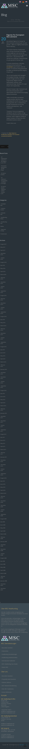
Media (2, 226)
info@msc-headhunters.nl (7, 736)
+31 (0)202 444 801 (6, 734)
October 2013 (3, 338)
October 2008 (3, 554)
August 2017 (3, 244)
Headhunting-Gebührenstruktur (9, 657)
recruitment (9, 67)
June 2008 (3, 564)
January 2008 (4, 581)
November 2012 (3, 377)
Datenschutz (5, 651)
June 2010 (3, 484)
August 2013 (3, 346)
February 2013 (3, 365)
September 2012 (3, 386)
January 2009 (4, 541)
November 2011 (3, 421)
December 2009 (3, 501)
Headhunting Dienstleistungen (9, 654)
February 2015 (3, 299)
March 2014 (3, 325)
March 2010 (3, 493)
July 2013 (3, 349)
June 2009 (3, 525)
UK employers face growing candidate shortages (4, 180)
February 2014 (3, 329)
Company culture (3, 209)
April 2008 (3, 570)
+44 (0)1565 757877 (6, 709)
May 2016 (3, 268)
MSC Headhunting (23, 744)
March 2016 (3, 274)
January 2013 (4, 369)
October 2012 (3, 382)
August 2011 (3, 434)
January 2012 (4, 413)
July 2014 (3, 319)
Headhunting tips (4, 222)
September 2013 (3, 342)
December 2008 (3, 545)
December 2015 (3, 282)
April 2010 (3, 490)
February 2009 (3, 537)
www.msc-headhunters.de (7, 725)
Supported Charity (3, 230)
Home (12, 19)
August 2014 (3, 316)
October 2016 (3, 258)
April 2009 (3, 531)
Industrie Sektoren (6, 682)
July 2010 (3, 481)
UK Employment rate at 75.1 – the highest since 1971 (4, 159)
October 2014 (3, 308)
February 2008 (3, 577)
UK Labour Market (3, 173)
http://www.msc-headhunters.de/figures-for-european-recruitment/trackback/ (10, 134)
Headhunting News (4, 218)
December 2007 (3, 584)
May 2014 (3, 322)
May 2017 (3, 247)
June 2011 (3, 440)
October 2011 (3, 426)
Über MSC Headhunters (8, 689)
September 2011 (3, 430)
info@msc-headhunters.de (7, 723)
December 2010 (3, 460)
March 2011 (3, 449)
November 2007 (3, 589)
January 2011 (4, 457)
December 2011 (3, 417)
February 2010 (3, 497)
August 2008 (3, 558)
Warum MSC (5, 667)
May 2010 (3, 487)
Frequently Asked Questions (9, 679)
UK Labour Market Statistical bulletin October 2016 (3, 190)
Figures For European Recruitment (15, 36)
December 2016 (3, 254)
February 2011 (3, 453)
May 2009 (3, 528)
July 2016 (3, 265)
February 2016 (3, 278)
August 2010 (3, 478)
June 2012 (3, 396)
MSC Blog (17, 19)
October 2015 (3, 287)
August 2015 (3, 295)
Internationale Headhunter (8, 660)
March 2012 (3, 405)
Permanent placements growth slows (4, 168)
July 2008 (3, 561)
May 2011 (3, 443)
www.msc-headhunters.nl (7, 737)
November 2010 (3, 465)
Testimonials (4, 234)
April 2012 (3, 402)
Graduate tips (3, 213)
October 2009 (3, 510)
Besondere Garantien (7, 648)
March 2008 (3, 573)
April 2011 (3, 446)
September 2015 (3, 291)
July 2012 (3, 393)
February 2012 (3, 409)
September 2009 (3, 515)
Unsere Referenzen (7, 692)
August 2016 (3, 262)
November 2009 (3, 506)
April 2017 (3, 250)
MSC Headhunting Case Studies (10, 664)
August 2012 (3, 390)
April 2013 (3, 359)
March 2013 (3, 362)
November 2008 (3, 549)
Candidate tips (3, 204)
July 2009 (3, 522)
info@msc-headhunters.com (8, 711)
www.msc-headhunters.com (8, 713)
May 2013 (3, 356)
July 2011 (3, 437)
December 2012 (3, 373)
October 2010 (3, 469)
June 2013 (3, 352)
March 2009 (3, 534)
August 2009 (3, 519)
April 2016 (3, 271)
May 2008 (3, 567)
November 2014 (3, 303)
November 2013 (3, 334)
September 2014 (3, 312)
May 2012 (3, 399)
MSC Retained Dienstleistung (9, 685)
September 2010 (3, 474)
